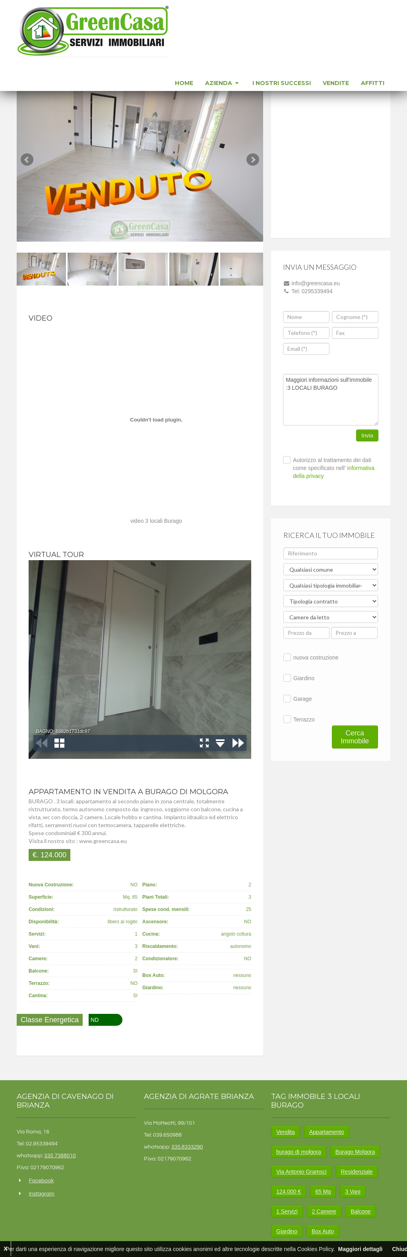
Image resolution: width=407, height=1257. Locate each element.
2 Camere (324, 1211)
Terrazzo (304, 719)
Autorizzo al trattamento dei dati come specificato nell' (333, 468)
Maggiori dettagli (360, 1249)
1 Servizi (287, 1211)
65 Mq (323, 1191)
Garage (302, 699)
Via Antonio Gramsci (301, 1171)
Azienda (223, 83)
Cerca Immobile (355, 737)
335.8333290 (187, 1147)
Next (252, 159)
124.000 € (288, 1191)
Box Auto (323, 1231)
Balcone (361, 1211)
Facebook (41, 1181)
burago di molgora (298, 1152)
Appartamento (326, 1132)
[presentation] (362, 350)
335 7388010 (60, 1155)
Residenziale (357, 1171)
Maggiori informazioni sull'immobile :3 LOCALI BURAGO (330, 399)
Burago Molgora (355, 1152)
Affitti (372, 83)
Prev (27, 159)
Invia (367, 435)
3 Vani (352, 1191)
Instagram (41, 1194)
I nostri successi (281, 83)
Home (184, 83)
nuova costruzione (316, 657)
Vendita (285, 1132)
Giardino (303, 678)
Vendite (336, 83)
